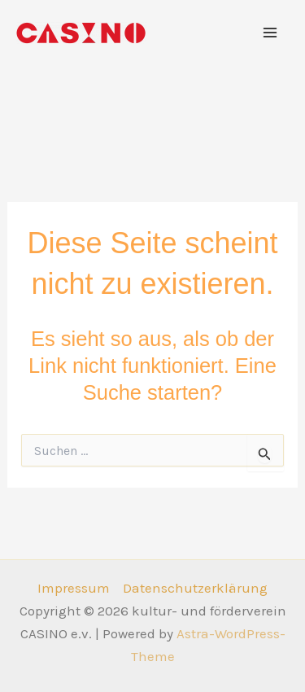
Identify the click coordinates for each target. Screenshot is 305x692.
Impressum (73, 588)
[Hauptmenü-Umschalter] (271, 32)
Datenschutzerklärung (195, 588)
